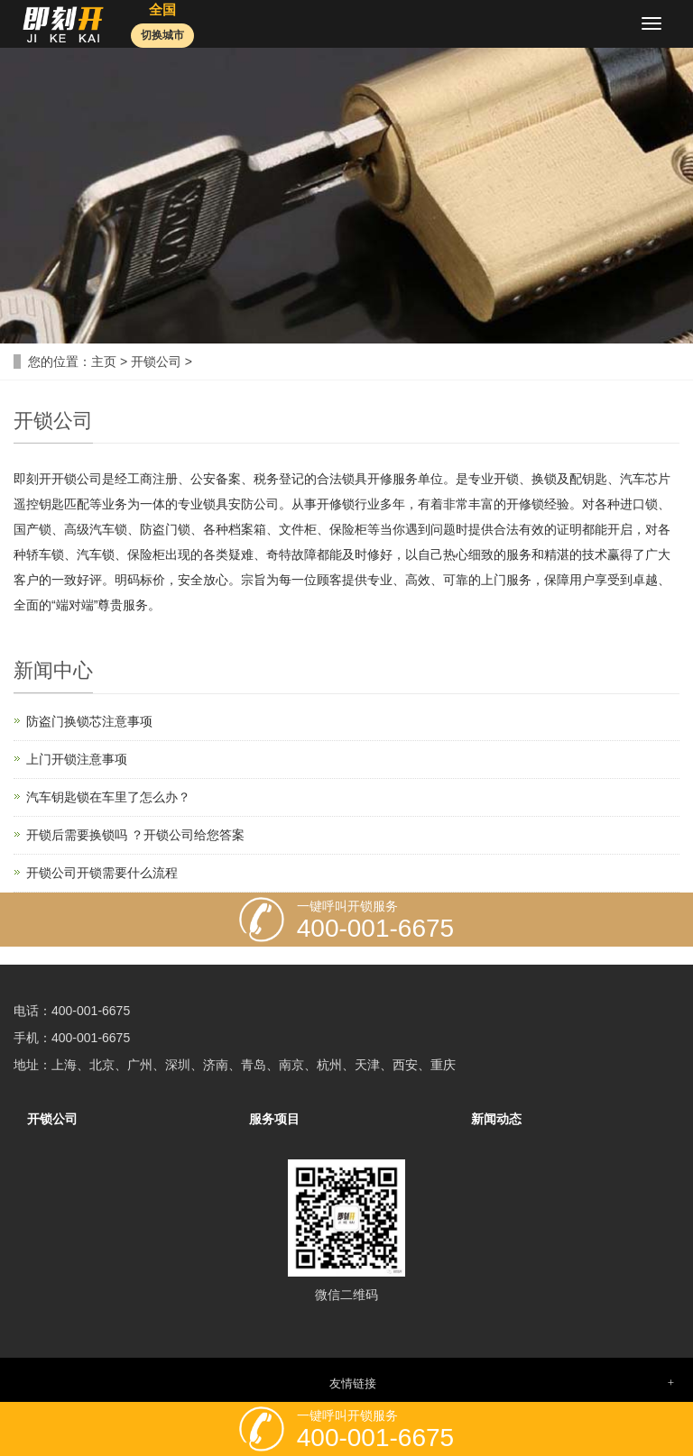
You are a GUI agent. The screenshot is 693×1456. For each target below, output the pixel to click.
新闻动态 (496, 1119)
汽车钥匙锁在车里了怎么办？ (108, 797)
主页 (103, 361)
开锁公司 (156, 361)
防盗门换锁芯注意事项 (89, 721)
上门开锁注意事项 (76, 759)
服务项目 (274, 1119)
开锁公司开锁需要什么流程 (102, 872)
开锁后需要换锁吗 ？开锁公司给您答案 (135, 835)
